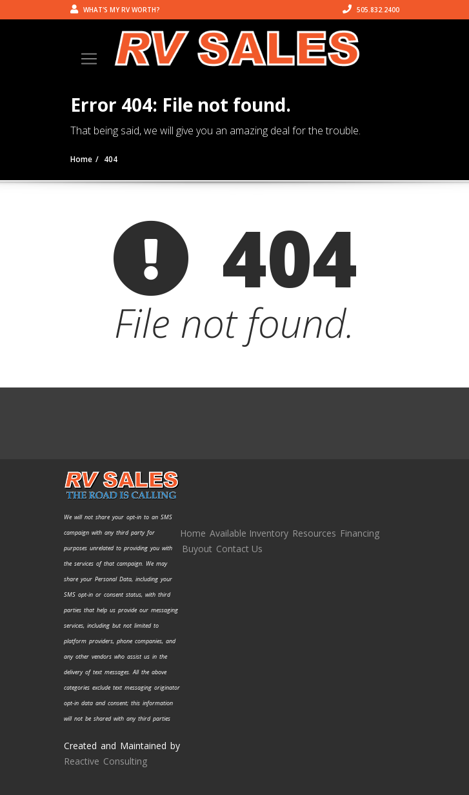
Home (193, 533)
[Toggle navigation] (89, 59)
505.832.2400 (371, 9)
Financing (359, 533)
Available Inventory (249, 533)
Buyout (197, 548)
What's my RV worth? (115, 9)
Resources (314, 533)
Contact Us (239, 548)
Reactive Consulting (105, 761)
